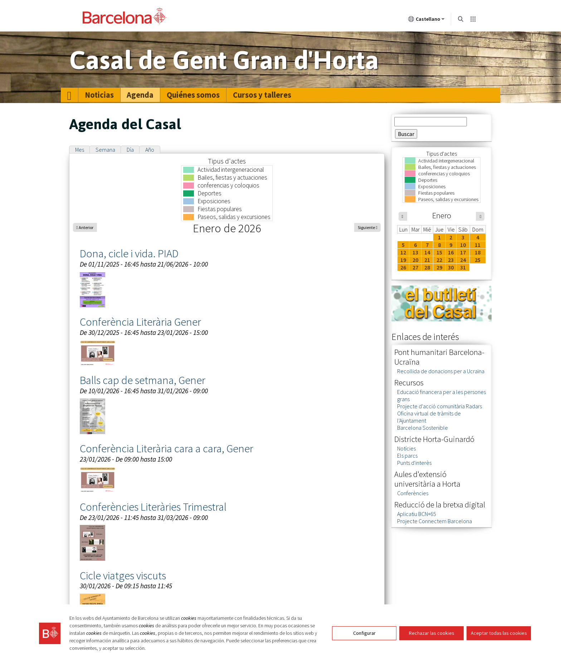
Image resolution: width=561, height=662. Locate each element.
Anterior (86, 227)
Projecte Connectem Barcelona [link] (434, 521)
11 (477, 244)
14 (427, 252)
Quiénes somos (193, 95)
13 (415, 252)
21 (427, 259)
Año (149, 149)
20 (415, 259)
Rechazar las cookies (431, 633)
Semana (105, 149)
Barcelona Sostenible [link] (422, 427)
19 (403, 259)
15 (439, 252)
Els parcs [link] (407, 455)
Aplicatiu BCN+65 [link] (416, 513)
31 (463, 267)
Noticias (99, 95)
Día (130, 149)
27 (415, 267)
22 (439, 259)
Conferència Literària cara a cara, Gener (166, 448)
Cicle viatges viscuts (123, 575)
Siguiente (366, 227)
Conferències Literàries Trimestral (153, 506)
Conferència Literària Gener (140, 321)
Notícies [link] (406, 448)
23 (451, 259)
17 (463, 252)
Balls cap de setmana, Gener (142, 380)
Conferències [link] (412, 493)
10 (463, 244)
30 (451, 267)
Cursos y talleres (262, 95)
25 (477, 259)
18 (477, 252)
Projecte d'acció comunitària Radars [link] (439, 406)
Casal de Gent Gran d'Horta (224, 59)
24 (463, 259)
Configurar (364, 633)
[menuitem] (69, 95)
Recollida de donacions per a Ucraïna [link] (440, 371)
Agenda (140, 95)
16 (451, 252)
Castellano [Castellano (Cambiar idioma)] (426, 20)
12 (403, 252)
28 (427, 267)
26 (403, 267)
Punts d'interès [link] (414, 462)
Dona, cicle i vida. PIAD (129, 253)
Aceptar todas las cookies (499, 633)
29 (439, 267)
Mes (79, 149)
